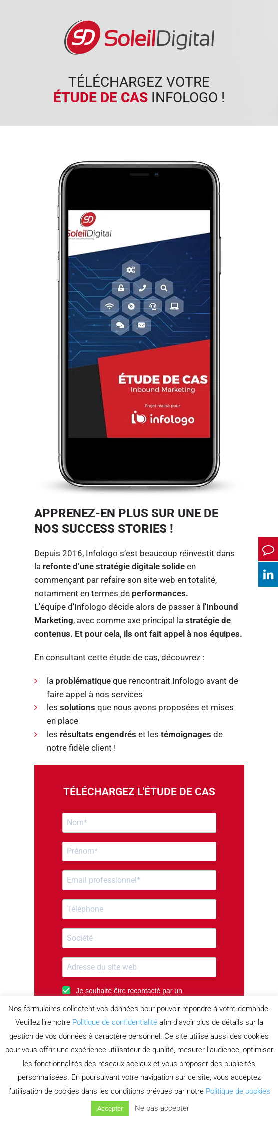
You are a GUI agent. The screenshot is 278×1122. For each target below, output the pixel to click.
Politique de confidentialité (114, 1022)
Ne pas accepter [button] (162, 1108)
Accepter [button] (110, 1108)
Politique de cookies (238, 1091)
